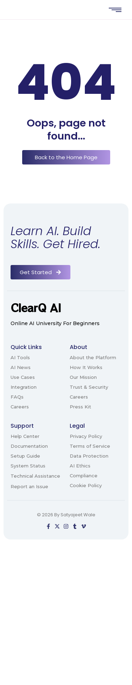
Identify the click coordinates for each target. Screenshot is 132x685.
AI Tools (20, 357)
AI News (21, 367)
